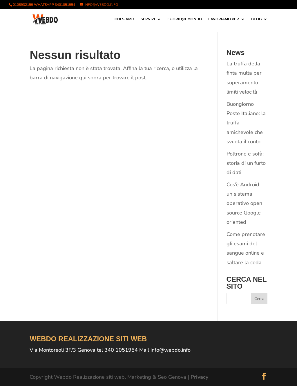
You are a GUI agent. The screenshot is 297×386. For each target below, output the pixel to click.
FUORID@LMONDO (184, 19)
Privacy (199, 377)
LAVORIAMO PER (223, 19)
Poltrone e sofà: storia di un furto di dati (246, 163)
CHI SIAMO (124, 19)
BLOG (256, 19)
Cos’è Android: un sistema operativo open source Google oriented (244, 203)
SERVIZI (148, 19)
